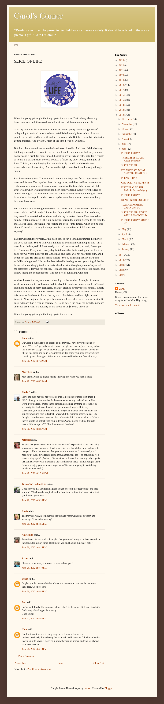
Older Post (99, 663)
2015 (122, 100)
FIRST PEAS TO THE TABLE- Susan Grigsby (134, 189)
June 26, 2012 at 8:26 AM (34, 381)
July (124, 144)
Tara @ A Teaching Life (34, 484)
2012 (122, 115)
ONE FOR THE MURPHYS (135, 182)
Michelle (26, 440)
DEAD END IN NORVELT (134, 200)
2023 (122, 60)
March (125, 239)
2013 (122, 110)
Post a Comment (26, 656)
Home (15, 44)
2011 (121, 255)
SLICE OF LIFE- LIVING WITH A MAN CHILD (134, 214)
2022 (122, 65)
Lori (24, 602)
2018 (122, 85)
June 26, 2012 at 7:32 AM (34, 361)
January (126, 249)
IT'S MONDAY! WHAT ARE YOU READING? (134, 172)
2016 (122, 95)
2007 (122, 275)
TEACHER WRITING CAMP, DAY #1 (132, 206)
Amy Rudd (27, 535)
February (126, 244)
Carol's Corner (38, 15)
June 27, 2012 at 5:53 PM (34, 618)
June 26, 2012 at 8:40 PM (34, 567)
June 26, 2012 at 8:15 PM (34, 547)
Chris (25, 511)
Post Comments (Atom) (39, 669)
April (125, 234)
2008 (122, 270)
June (124, 149)
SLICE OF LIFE (129, 165)
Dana (24, 338)
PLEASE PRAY (129, 178)
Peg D (25, 578)
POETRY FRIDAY (130, 153)
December (127, 119)
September (127, 134)
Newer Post (20, 663)
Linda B (26, 392)
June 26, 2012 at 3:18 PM (34, 500)
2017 (122, 90)
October (126, 129)
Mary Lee (27, 372)
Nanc (24, 629)
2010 (122, 260)
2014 (122, 105)
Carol (122, 289)
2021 (122, 70)
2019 (122, 80)
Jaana (25, 558)
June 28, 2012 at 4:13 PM (34, 649)
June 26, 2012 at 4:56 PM (34, 524)
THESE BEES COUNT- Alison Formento (133, 159)
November (127, 124)
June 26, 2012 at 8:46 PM (34, 591)
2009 (122, 265)
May (124, 229)
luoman (87, 688)
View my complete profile (128, 305)
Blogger (108, 688)
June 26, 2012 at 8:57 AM (34, 429)
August (125, 139)
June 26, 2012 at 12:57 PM (35, 473)
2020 (122, 75)
